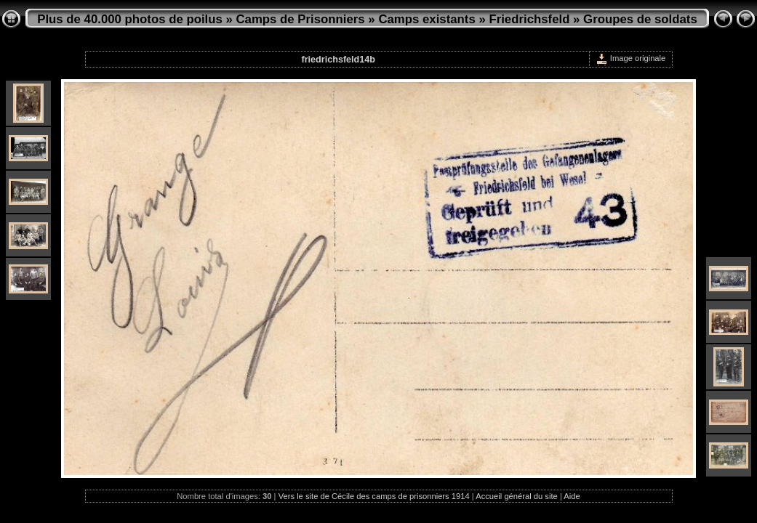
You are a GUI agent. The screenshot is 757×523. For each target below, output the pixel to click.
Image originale (631, 58)
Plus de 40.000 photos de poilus (130, 19)
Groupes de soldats (640, 19)
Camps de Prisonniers (300, 19)
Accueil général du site (517, 496)
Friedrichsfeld (529, 19)
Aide (572, 496)
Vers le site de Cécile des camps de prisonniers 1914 (374, 496)
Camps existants (426, 19)
